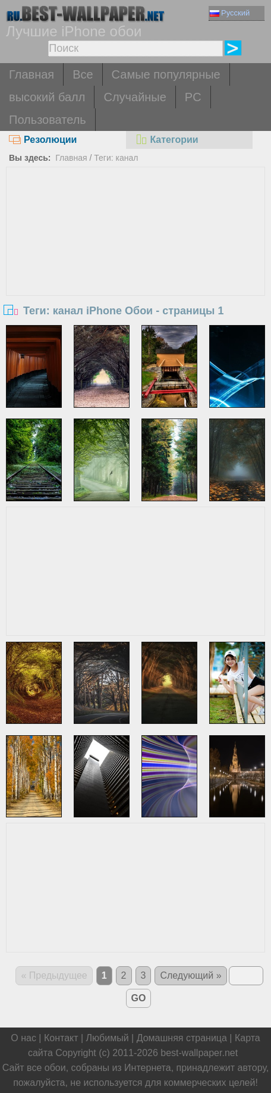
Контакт (61, 1038)
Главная (31, 74)
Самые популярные (166, 74)
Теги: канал (116, 158)
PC (193, 97)
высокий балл (47, 97)
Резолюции (43, 140)
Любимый (107, 1038)
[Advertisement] (135, 256)
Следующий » (190, 975)
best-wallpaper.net (199, 1053)
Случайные (134, 97)
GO (138, 998)
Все (83, 74)
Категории (166, 140)
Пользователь (47, 119)
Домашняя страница (182, 1038)
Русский (230, 12)
